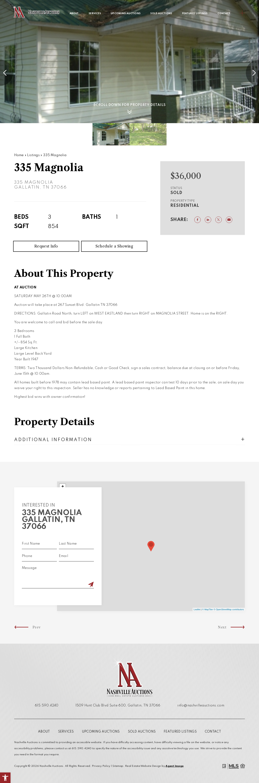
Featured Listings (195, 13)
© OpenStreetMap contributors (229, 609)
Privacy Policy (101, 766)
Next (240, 627)
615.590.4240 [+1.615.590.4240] (46, 705)
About (74, 13)
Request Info (46, 255)
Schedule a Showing (114, 255)
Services (95, 13)
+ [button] (62, 487)
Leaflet (197, 609)
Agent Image (175, 766)
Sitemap (118, 766)
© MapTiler (207, 609)
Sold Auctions (161, 13)
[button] (5, 777)
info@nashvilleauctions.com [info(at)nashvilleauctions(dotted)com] (200, 705)
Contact (224, 13)
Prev (18, 627)
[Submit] (82, 584)
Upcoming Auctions (125, 13)
